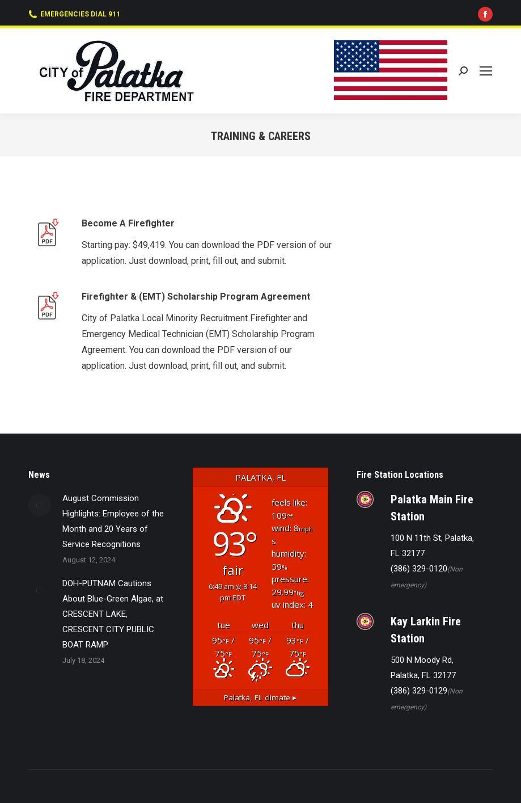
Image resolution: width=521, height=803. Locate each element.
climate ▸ (260, 697)
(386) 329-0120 (419, 569)
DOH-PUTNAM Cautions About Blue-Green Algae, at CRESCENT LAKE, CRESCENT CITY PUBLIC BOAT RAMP (112, 614)
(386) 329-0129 (419, 691)
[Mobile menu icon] (486, 71)
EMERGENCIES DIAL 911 (74, 14)
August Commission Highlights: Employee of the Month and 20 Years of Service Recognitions (113, 521)
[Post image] (39, 505)
